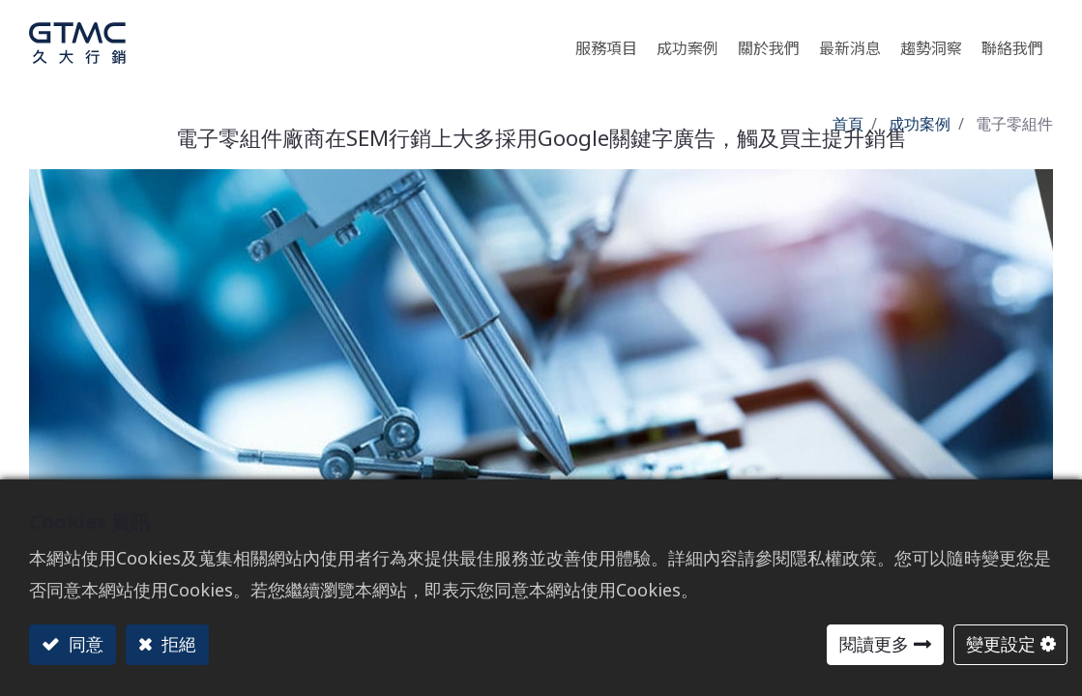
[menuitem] (931, 43)
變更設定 (1001, 643)
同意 (83, 643)
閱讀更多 (874, 643)
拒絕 (176, 643)
